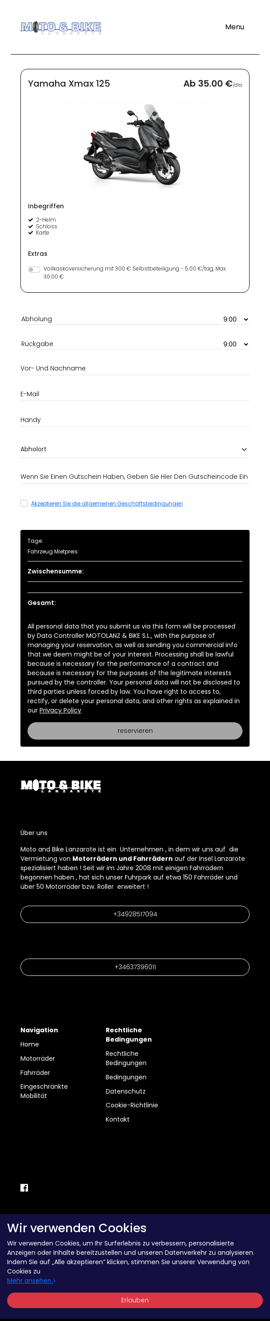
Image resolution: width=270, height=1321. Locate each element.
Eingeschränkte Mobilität (44, 1091)
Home (29, 1044)
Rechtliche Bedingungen (126, 1058)
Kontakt (118, 1119)
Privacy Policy (60, 710)
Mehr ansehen (31, 1280)
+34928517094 (135, 914)
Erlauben (135, 1300)
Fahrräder (35, 1072)
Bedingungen (126, 1077)
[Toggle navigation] (235, 27)
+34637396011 (135, 967)
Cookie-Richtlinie (132, 1105)
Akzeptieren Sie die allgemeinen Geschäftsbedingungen (107, 503)
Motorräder (37, 1058)
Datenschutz (126, 1091)
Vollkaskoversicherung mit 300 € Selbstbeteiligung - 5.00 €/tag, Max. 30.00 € (135, 272)
